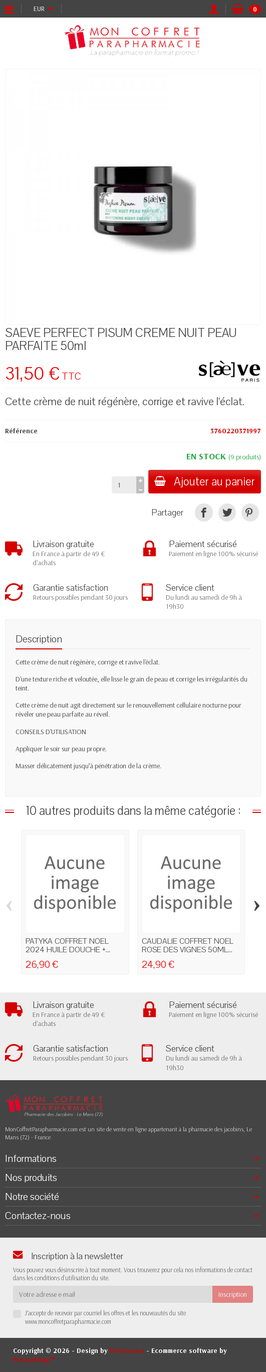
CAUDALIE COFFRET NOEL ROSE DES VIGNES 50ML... (187, 945)
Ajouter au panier (204, 481)
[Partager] (203, 512)
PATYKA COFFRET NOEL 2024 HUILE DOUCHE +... (68, 945)
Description (39, 639)
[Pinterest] (250, 512)
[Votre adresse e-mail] (112, 1294)
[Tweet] (227, 512)
